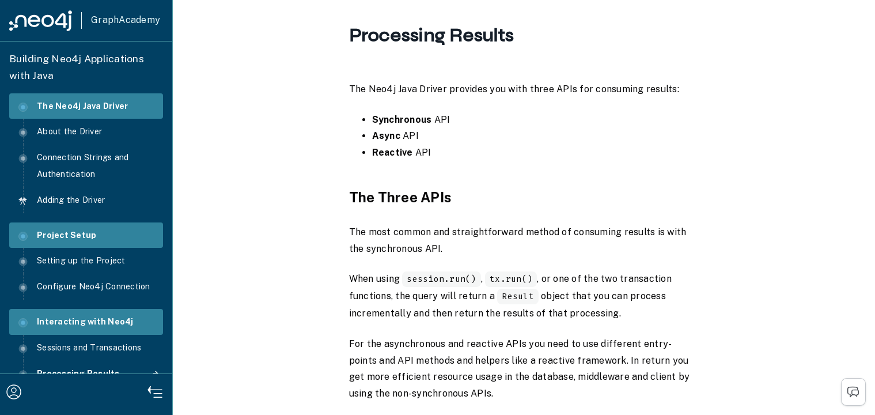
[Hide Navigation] (155, 393)
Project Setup (57, 235)
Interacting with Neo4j (76, 322)
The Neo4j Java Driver (73, 106)
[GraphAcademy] (84, 20)
